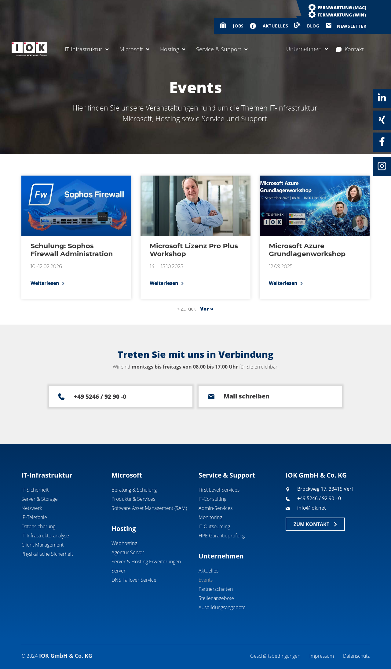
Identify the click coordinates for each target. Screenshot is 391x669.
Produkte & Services (133, 499)
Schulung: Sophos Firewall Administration (72, 250)
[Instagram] (381, 166)
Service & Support (222, 49)
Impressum (321, 656)
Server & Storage (39, 499)
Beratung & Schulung (134, 489)
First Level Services (219, 489)
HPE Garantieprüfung (222, 535)
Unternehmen (307, 49)
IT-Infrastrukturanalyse (45, 535)
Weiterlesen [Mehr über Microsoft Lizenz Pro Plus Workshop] (165, 283)
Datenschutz (356, 656)
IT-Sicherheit (35, 489)
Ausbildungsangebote (222, 607)
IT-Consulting (212, 499)
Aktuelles (208, 570)
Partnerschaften (216, 589)
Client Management (42, 544)
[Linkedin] (381, 98)
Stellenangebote (216, 598)
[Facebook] (381, 141)
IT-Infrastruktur (87, 49)
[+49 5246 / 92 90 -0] (61, 396)
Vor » (207, 308)
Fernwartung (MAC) (342, 7)
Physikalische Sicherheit (47, 554)
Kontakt (350, 49)
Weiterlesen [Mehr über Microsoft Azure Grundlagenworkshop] (284, 283)
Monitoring (210, 517)
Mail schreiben (246, 396)
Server (118, 570)
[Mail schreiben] (211, 396)
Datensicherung (38, 526)
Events (206, 579)
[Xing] (381, 119)
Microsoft (134, 49)
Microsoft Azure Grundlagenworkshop (307, 250)
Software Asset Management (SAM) (149, 508)
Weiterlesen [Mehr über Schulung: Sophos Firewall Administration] (45, 283)
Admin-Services (215, 508)
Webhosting (124, 543)
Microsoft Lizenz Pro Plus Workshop (194, 250)
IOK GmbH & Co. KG (316, 475)
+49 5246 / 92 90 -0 (100, 397)
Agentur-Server (127, 552)
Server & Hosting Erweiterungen (146, 561)
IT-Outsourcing (214, 526)
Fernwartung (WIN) (342, 15)
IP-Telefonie (34, 517)
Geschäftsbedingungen (275, 656)
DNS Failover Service (133, 579)
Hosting (172, 49)
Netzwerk (31, 508)
